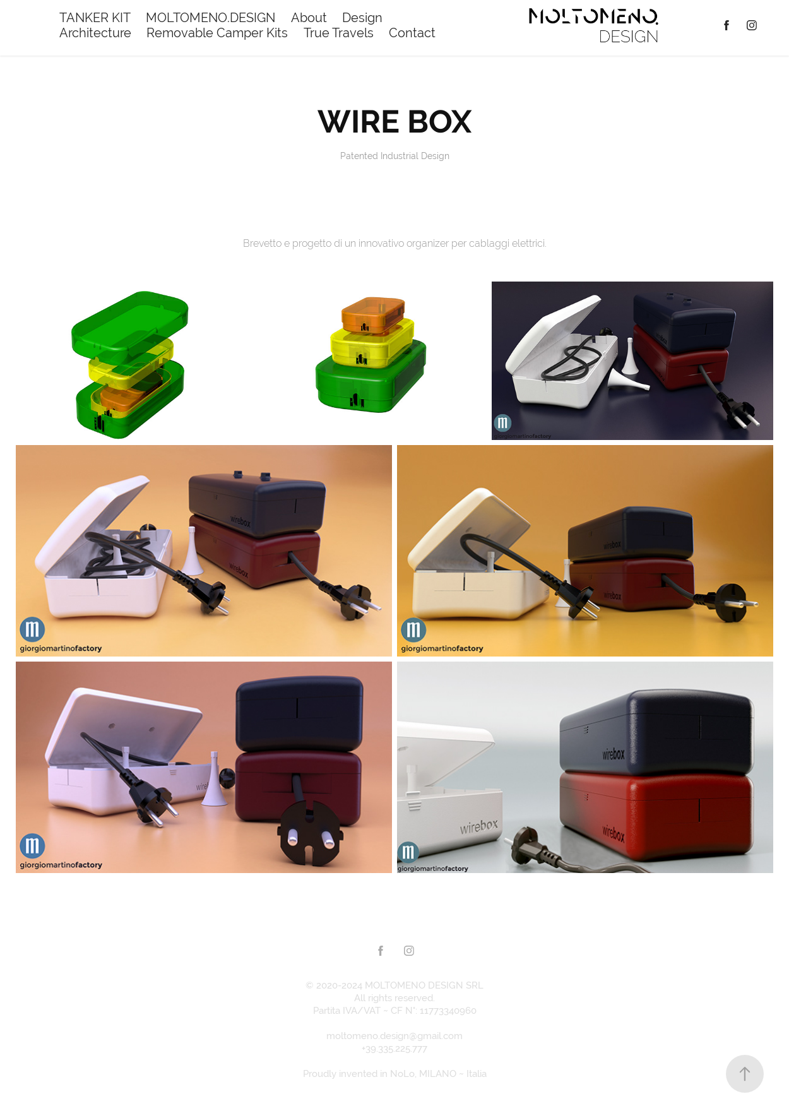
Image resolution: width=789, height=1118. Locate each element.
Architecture (95, 32)
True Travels (339, 32)
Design (362, 17)
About (309, 17)
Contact (412, 32)
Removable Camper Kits (217, 32)
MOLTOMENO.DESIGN (210, 17)
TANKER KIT (95, 17)
